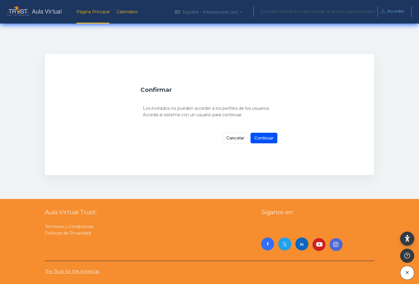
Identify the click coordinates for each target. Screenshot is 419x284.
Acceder (392, 11)
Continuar (264, 138)
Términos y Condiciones (69, 226)
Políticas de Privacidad (68, 233)
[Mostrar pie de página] (407, 256)
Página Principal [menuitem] (92, 11)
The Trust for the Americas (72, 271)
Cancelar (235, 138)
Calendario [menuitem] (127, 11)
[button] (208, 12)
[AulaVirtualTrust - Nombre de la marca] (34, 12)
